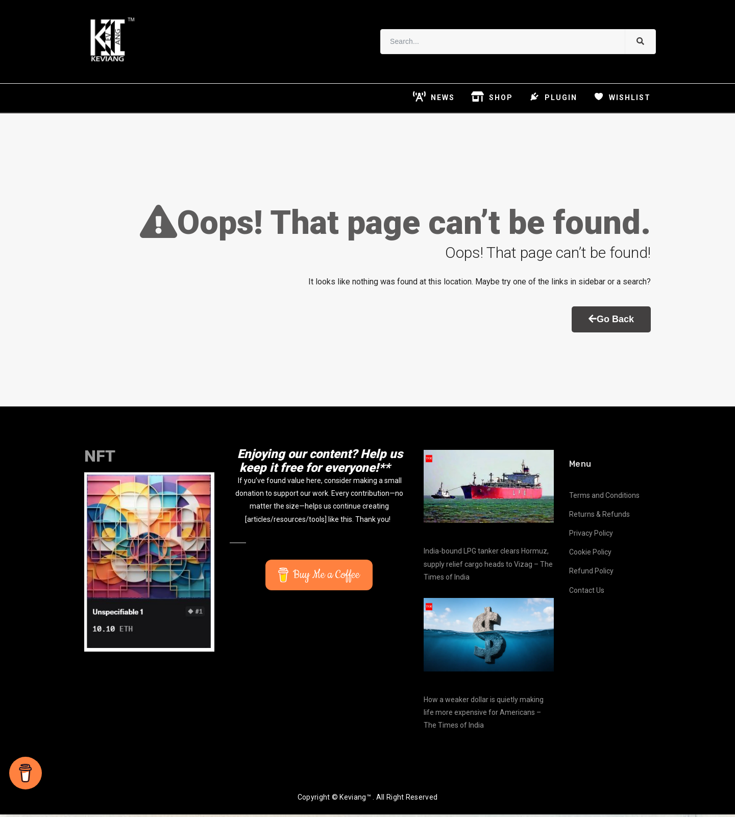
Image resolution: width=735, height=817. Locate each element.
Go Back (611, 322)
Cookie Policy (590, 554)
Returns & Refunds (599, 517)
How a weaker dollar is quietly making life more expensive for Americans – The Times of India (484, 715)
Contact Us (586, 593)
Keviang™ (355, 800)
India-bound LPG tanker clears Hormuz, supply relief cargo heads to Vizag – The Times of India (488, 567)
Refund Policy (591, 574)
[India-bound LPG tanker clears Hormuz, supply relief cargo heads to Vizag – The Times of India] (489, 488)
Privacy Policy (591, 536)
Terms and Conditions (604, 498)
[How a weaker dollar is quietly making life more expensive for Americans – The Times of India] (489, 637)
